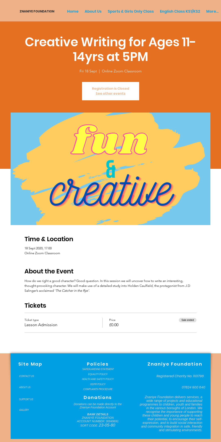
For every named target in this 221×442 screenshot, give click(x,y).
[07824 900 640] (193, 387)
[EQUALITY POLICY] (98, 374)
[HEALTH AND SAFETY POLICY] (98, 379)
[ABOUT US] (29, 387)
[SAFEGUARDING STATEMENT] (98, 369)
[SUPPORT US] (29, 399)
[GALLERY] (29, 410)
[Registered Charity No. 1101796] (180, 376)
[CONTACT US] (29, 376)
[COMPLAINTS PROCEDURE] (98, 389)
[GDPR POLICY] (98, 384)
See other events (110, 93)
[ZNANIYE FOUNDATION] (35, 11)
